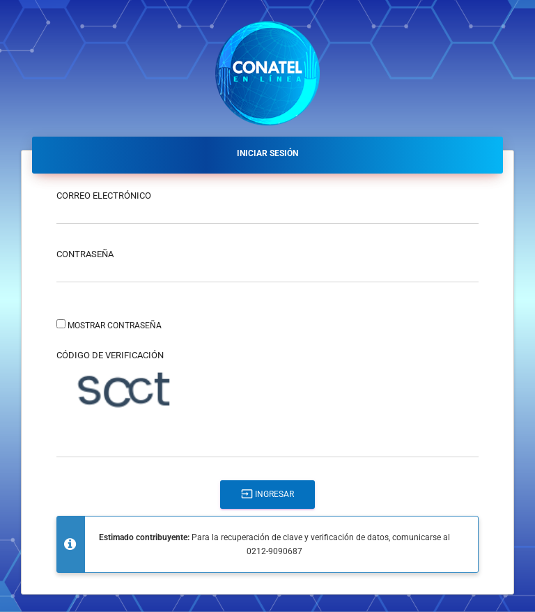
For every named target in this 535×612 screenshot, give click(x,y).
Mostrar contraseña (115, 325)
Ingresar (267, 494)
